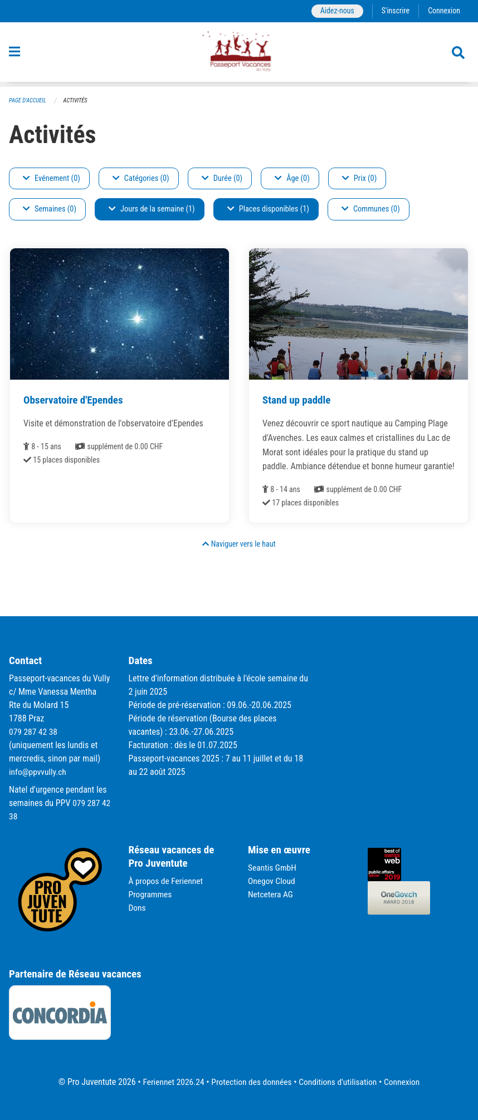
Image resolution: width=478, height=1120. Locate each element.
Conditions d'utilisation (339, 1082)
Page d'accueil (28, 100)
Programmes (151, 894)
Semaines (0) (49, 209)
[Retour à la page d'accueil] (239, 54)
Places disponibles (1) (268, 209)
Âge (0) (292, 178)
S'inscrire (393, 11)
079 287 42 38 (34, 731)
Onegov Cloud (272, 881)
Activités (77, 100)
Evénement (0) (51, 178)
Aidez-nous (334, 11)
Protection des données (250, 1082)
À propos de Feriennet (167, 881)
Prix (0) (359, 178)
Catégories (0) (141, 178)
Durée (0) (222, 178)
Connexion (443, 11)
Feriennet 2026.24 (170, 1082)
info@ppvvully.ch (38, 772)
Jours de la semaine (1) (152, 209)
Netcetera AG (271, 894)
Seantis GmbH (273, 867)
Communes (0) (371, 209)
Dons (138, 907)
